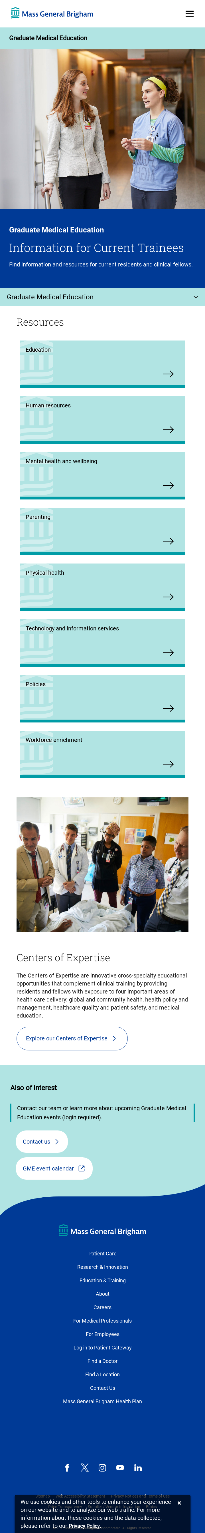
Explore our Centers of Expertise (66, 1038)
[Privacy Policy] (84, 1526)
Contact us (36, 1141)
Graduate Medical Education (48, 38)
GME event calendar (48, 1168)
